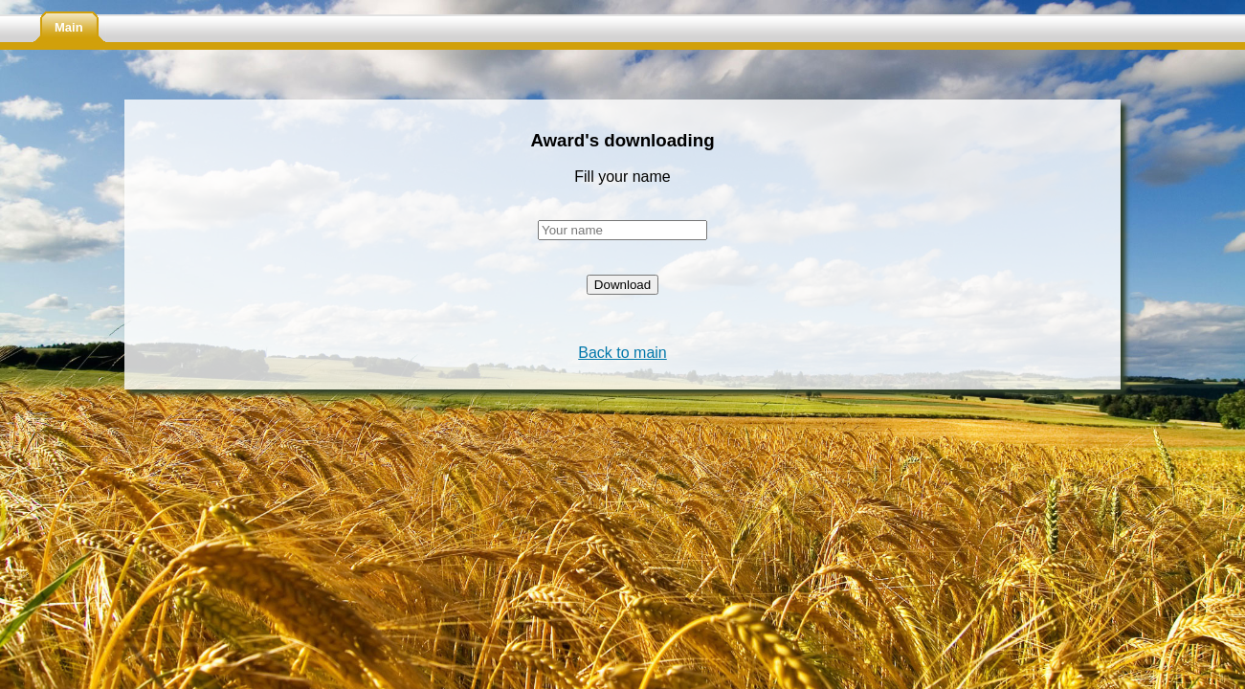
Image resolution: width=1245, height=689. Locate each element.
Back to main (622, 352)
